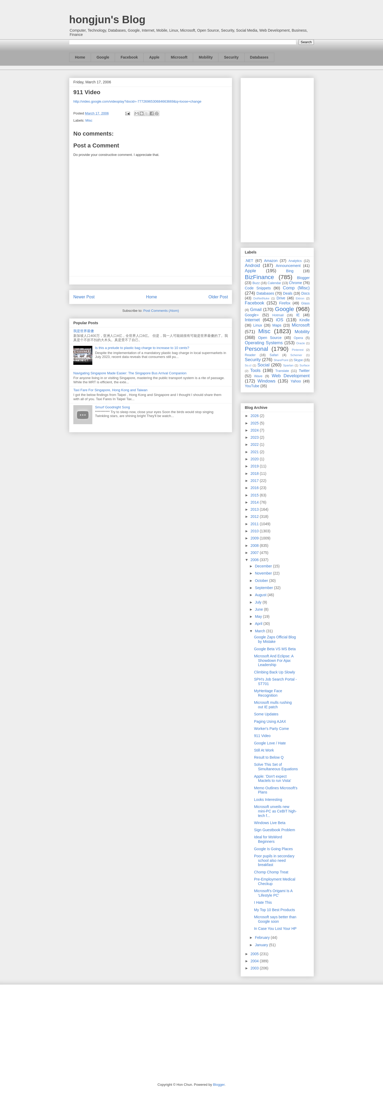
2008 (255, 545)
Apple (154, 57)
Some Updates (266, 714)
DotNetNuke (261, 298)
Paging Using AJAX (270, 721)
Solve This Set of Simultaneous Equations (276, 766)
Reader (250, 355)
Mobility (206, 57)
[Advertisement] (277, 159)
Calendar (274, 283)
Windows (266, 381)
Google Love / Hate (270, 743)
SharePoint (281, 360)
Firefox (284, 303)
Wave (258, 376)
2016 (255, 488)
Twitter (304, 371)
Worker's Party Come (271, 728)
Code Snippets (258, 288)
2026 (255, 416)
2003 (255, 968)
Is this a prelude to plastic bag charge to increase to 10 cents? (142, 348)
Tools (255, 370)
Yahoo (295, 381)
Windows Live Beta (269, 823)
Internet (252, 319)
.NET (249, 261)
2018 (255, 473)
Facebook (129, 57)
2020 (255, 459)
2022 (255, 444)
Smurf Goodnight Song (112, 407)
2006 (255, 560)
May (259, 616)
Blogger (303, 278)
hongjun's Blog (107, 19)
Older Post (218, 297)
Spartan (288, 365)
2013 (255, 509)
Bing (290, 271)
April (259, 623)
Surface (304, 365)
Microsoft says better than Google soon (275, 919)
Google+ (252, 315)
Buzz (256, 283)
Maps (276, 325)
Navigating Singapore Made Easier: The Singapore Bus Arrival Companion (129, 373)
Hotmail (278, 315)
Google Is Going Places (273, 849)
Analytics (295, 261)
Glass (305, 303)
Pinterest (298, 349)
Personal (256, 349)
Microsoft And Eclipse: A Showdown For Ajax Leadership (273, 660)
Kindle (304, 320)
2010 (255, 531)
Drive (281, 298)
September (264, 588)
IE (298, 315)
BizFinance (259, 277)
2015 (255, 495)
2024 (255, 430)
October (262, 580)
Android (252, 265)
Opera (298, 338)
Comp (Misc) (296, 287)
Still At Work (264, 750)
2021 (255, 452)
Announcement (288, 266)
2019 (255, 466)
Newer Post (84, 297)
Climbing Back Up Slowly (274, 672)
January (262, 945)
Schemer (296, 355)
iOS (279, 319)
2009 (255, 538)
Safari (274, 355)
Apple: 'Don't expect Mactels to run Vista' (272, 778)
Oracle (300, 343)
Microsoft (179, 57)
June (259, 609)
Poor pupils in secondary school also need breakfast (274, 860)
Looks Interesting (268, 799)
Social (263, 364)
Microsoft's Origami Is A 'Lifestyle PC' (273, 893)
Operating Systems (264, 342)
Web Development (291, 375)
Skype (298, 360)
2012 (255, 516)
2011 (255, 524)
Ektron (300, 298)
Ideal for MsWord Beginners (268, 839)
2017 (255, 481)
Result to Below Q (269, 757)
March (260, 631)
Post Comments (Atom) (161, 311)
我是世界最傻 (83, 331)
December (264, 566)
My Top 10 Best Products (274, 910)
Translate (282, 371)
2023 (255, 437)
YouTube (252, 386)
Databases (259, 57)
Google (103, 57)
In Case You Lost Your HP (275, 928)
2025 (255, 423)
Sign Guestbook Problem (274, 830)
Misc (89, 120)
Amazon (270, 261)
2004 (255, 961)
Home (80, 57)
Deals (288, 293)
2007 (255, 553)
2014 (255, 502)
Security (231, 57)
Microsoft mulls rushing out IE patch (273, 704)
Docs (305, 293)
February (263, 937)
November (264, 573)
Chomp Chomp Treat (271, 872)
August (261, 595)
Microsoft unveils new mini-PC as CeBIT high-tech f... (275, 811)
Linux (257, 325)
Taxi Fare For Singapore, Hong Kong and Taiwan (110, 390)
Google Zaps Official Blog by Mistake (275, 639)
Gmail (256, 309)
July (258, 602)
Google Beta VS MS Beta (275, 649)
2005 (255, 954)
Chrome (295, 283)
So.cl (248, 365)
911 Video (262, 736)
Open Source (269, 338)
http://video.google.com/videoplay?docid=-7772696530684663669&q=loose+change (137, 101)
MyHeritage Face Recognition (268, 693)
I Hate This (263, 902)
